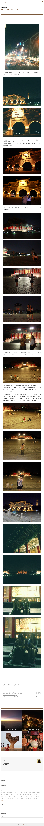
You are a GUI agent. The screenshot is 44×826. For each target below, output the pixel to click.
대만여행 (27, 794)
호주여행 (17, 798)
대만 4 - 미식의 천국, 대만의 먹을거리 (9, 696)
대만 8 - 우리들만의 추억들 (8, 692)
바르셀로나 (37, 796)
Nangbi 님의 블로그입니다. (8, 761)
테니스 (32, 796)
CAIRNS (13, 794)
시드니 (34, 792)
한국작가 (22, 794)
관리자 (26, 824)
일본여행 (38, 792)
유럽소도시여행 (4, 796)
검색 (41, 808)
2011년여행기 (26, 796)
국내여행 (22, 798)
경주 (18, 794)
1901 (31, 794)
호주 (30, 792)
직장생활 (8, 794)
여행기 (15, 792)
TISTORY (22, 824)
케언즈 (3, 798)
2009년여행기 (29, 798)
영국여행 (36, 794)
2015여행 (20, 792)
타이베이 (3, 794)
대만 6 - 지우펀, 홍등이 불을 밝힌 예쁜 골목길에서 (12, 693)
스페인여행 (4, 792)
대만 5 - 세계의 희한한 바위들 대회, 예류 (10, 695)
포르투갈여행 (8, 798)
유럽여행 (25, 792)
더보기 (2, 800)
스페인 (10, 796)
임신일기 (20, 796)
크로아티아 (15, 796)
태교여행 (35, 798)
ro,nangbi (4, 2)
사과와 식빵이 (10, 792)
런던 (13, 798)
